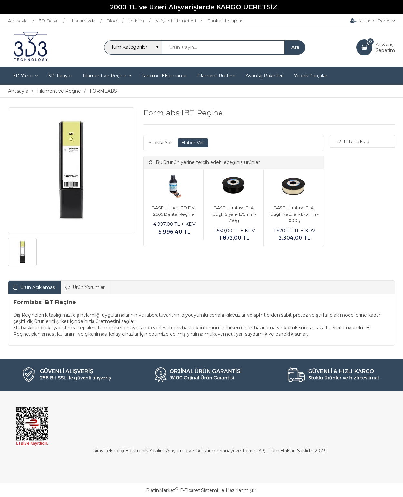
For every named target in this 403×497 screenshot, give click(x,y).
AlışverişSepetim (385, 47)
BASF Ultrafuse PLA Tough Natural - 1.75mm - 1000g (294, 214)
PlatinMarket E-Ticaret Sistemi (182, 490)
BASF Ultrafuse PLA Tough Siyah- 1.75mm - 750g (233, 214)
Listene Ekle (353, 141)
